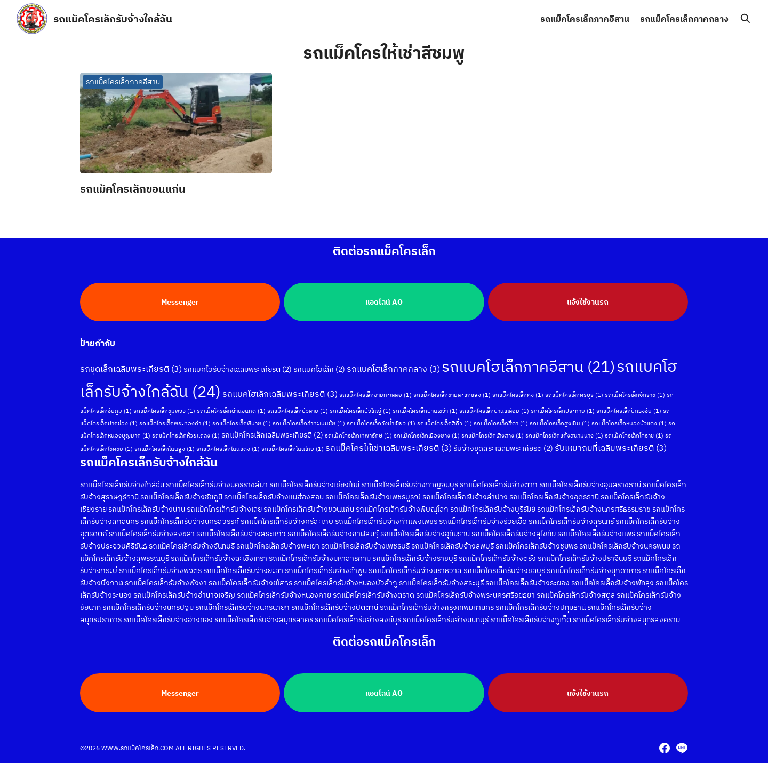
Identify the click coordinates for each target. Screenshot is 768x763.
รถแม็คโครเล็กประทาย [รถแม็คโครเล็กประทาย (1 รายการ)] (563, 410)
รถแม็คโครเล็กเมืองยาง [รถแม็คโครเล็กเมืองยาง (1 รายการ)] (427, 434)
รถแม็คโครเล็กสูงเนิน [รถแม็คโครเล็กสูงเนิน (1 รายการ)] (560, 422)
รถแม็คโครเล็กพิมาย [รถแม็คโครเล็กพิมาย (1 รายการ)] (241, 422)
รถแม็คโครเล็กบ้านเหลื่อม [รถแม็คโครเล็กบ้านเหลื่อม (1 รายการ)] (494, 410)
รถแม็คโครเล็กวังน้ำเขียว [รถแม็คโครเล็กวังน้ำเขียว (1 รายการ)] (381, 422)
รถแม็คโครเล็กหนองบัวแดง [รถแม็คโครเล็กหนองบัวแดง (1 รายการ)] (629, 422)
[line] (681, 748)
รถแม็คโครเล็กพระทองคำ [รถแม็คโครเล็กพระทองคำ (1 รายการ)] (175, 422)
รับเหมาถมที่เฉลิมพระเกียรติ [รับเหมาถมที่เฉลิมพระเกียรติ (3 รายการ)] (611, 446)
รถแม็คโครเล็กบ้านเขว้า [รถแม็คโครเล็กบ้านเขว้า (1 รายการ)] (425, 410)
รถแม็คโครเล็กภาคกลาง (684, 18)
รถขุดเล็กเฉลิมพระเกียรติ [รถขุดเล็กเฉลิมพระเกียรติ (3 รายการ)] (131, 367)
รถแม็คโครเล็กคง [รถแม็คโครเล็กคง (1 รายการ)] (517, 394)
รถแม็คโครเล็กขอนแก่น (133, 188)
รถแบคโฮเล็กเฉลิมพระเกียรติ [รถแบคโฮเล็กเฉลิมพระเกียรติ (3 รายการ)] (280, 392)
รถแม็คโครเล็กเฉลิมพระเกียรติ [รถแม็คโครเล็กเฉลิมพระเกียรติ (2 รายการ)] (272, 434)
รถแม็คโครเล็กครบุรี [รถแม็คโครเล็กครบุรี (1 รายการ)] (574, 394)
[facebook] (664, 748)
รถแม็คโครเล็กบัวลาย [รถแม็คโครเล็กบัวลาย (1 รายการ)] (297, 410)
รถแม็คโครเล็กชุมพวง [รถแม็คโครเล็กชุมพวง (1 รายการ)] (164, 410)
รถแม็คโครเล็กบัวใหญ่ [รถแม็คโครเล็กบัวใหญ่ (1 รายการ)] (360, 410)
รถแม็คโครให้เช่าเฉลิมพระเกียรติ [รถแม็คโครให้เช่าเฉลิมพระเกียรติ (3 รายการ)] (388, 446)
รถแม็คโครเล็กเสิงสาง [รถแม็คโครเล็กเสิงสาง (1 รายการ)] (492, 434)
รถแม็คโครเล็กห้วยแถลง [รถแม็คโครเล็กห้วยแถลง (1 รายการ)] (186, 434)
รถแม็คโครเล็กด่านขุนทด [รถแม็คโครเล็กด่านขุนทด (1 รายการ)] (231, 410)
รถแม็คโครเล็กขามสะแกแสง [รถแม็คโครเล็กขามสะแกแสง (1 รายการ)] (452, 394)
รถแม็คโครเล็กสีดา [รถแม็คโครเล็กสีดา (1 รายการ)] (501, 422)
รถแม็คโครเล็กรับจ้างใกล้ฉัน (112, 18)
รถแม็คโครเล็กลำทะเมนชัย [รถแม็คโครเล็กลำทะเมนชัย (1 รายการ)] (309, 422)
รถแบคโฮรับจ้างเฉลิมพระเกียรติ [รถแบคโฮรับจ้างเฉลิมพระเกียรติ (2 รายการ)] (237, 368)
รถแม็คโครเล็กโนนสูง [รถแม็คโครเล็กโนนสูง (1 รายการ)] (164, 447)
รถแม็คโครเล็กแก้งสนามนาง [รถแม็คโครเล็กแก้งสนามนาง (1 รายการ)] (564, 434)
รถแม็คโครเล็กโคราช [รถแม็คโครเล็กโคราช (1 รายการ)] (634, 434)
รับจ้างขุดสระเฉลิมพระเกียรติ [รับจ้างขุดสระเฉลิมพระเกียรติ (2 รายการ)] (503, 447)
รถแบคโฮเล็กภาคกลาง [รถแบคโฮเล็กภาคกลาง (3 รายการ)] (393, 367)
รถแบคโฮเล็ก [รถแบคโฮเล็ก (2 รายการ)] (319, 368)
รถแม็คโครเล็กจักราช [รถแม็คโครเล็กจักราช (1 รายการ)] (635, 394)
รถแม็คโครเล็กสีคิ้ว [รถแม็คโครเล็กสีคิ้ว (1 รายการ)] (444, 422)
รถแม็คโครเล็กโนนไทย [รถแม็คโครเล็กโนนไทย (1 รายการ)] (292, 447)
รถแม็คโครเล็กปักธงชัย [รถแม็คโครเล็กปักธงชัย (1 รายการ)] (628, 410)
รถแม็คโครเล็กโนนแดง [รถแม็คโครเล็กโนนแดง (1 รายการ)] (228, 447)
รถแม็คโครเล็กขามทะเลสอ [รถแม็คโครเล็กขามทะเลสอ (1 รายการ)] (375, 394)
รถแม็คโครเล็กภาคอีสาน (584, 18)
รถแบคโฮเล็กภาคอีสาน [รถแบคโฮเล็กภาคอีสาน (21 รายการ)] (528, 365)
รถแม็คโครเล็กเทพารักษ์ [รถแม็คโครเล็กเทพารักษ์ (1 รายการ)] (358, 434)
